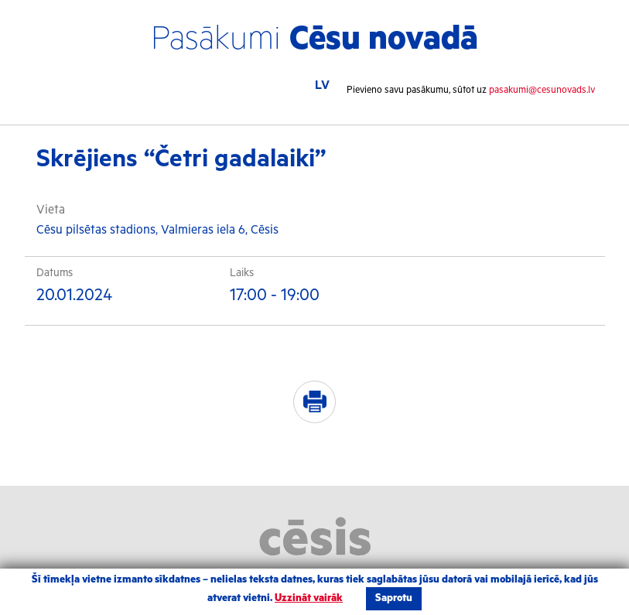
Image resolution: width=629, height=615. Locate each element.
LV (322, 85)
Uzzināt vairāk (309, 598)
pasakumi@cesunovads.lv (542, 90)
